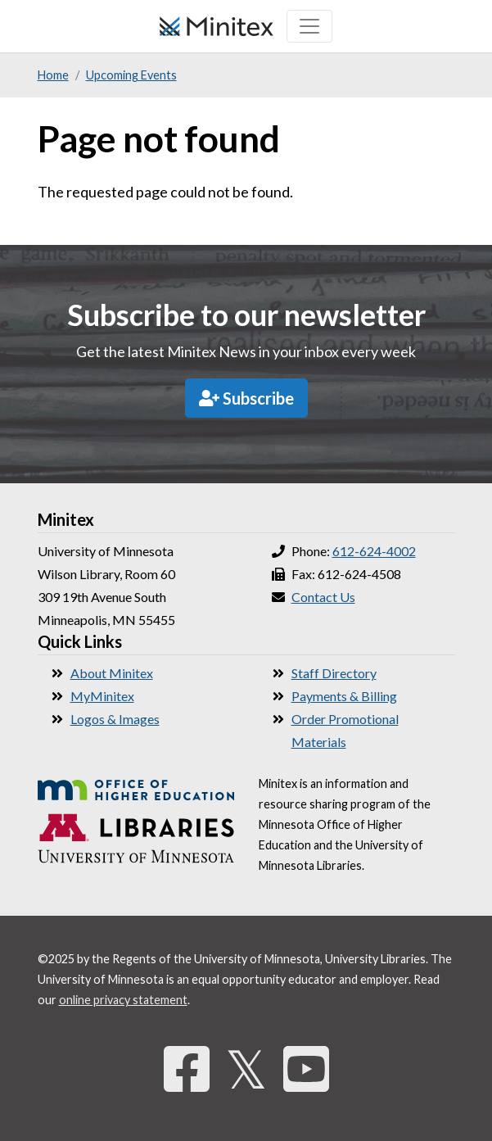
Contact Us (323, 596)
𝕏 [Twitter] (246, 1068)
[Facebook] (187, 1068)
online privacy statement (123, 1000)
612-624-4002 (374, 551)
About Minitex (111, 673)
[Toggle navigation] (309, 26)
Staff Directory (334, 673)
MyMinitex (102, 696)
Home (53, 75)
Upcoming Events (131, 75)
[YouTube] (306, 1068)
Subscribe (246, 398)
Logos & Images (115, 719)
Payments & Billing (344, 696)
